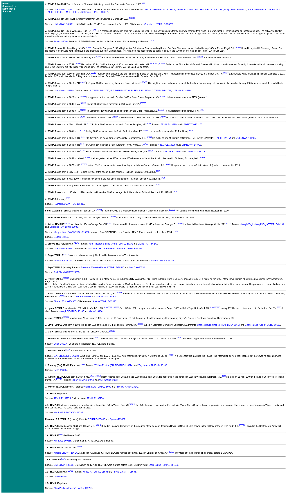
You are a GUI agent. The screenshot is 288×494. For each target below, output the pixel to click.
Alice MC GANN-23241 (127, 387)
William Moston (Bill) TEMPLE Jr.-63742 (114, 365)
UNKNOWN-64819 (63, 248)
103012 (98, 376)
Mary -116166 (95, 311)
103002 (99, 210)
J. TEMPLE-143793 (161, 90)
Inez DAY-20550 (137, 267)
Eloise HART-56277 (147, 244)
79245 (89, 124)
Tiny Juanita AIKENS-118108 (152, 365)
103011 (97, 338)
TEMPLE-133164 (169, 124)
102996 (83, 110)
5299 (106, 307)
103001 (84, 164)
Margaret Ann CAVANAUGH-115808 (71, 232)
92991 (109, 223)
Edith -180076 (61, 344)
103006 (119, 293)
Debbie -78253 (61, 237)
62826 (66, 255)
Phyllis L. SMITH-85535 (124, 472)
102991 (98, 57)
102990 (89, 47)
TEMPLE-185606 (96, 419)
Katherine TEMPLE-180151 (94, 12)
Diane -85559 (60, 476)
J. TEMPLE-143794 (182, 90)
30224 (67, 350)
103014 (98, 425)
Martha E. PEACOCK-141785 (68, 412)
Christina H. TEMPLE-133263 (158, 24)
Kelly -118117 (60, 370)
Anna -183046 (61, 41)
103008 (66, 317)
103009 (140, 324)
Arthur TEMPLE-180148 (259, 9)
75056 (228, 223)
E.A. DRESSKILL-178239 (66, 356)
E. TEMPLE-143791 (120, 90)
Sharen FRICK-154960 (65, 301)
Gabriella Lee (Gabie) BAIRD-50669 (262, 325)
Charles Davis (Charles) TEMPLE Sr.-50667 (218, 325)
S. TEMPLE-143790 (99, 90)
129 (143, 3)
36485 (70, 471)
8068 (68, 198)
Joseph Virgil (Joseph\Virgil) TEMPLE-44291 (262, 224)
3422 (92, 376)
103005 (66, 278)
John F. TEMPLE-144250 (156, 9)
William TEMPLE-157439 (162, 260)
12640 (63, 459)
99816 (93, 73)
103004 (67, 223)
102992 (78, 64)
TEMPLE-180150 (71, 12)
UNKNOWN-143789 (63, 90)
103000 (87, 158)
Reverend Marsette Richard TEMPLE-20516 (102, 267)
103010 (112, 331)
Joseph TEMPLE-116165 (71, 311)
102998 (82, 130)
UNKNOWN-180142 (63, 9)
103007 (116, 307)
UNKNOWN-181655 (63, 465)
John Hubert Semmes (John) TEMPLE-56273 (111, 244)
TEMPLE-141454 (222, 138)
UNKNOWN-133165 (192, 124)
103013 (132, 404)
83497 (83, 82)
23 (151, 64)
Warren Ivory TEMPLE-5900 (97, 387)
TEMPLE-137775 (62, 398)
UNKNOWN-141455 (246, 138)
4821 (61, 435)
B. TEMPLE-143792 (141, 90)
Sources (6, 11)
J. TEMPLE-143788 (167, 145)
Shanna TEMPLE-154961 (105, 301)
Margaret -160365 (62, 440)
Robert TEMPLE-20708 (82, 380)
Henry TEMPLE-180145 (181, 9)
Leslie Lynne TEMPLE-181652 (163, 465)
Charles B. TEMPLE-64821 (129, 248)
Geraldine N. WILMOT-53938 (63, 227)
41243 (76, 243)
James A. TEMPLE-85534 (95, 472)
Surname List (9, 6)
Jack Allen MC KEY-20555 (67, 272)
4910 (158, 171)
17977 (79, 447)
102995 (83, 103)
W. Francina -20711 (108, 380)
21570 (175, 231)
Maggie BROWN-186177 (66, 453)
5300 (110, 307)
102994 (83, 96)
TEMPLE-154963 (82, 296)
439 (94, 30)
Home (5, 3)
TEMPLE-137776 (95, 398)
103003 (113, 217)
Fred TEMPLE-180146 (206, 9)
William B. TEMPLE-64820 (101, 248)
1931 (207, 96)
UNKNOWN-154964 (106, 296)
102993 (162, 64)
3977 (83, 364)
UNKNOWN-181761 (63, 24)
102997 (83, 117)
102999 (83, 137)
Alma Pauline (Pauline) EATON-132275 (73, 488)
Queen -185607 (117, 419)
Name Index (8, 9)
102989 (132, 18)
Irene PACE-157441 (63, 260)
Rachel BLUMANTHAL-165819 (69, 204)
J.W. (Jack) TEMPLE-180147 (232, 9)
